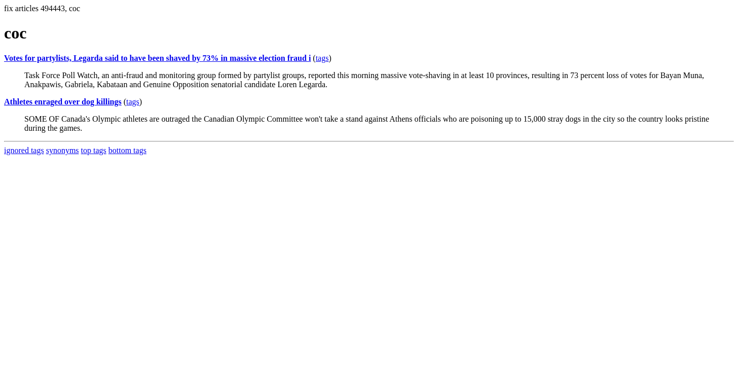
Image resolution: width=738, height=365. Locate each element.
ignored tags (24, 150)
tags (322, 58)
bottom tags (127, 150)
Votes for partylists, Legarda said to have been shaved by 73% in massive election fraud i (157, 58)
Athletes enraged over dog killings (63, 101)
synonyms (62, 150)
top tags (93, 150)
